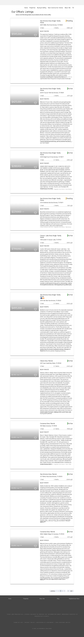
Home (26, 8)
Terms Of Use (18, 622)
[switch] (35, 34)
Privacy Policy (30, 622)
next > (71, 591)
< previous (52, 591)
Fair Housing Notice (63, 622)
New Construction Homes (55, 8)
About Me (67, 8)
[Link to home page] (19, 2)
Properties (32, 8)
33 (68, 591)
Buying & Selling (41, 8)
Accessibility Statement (45, 622)
